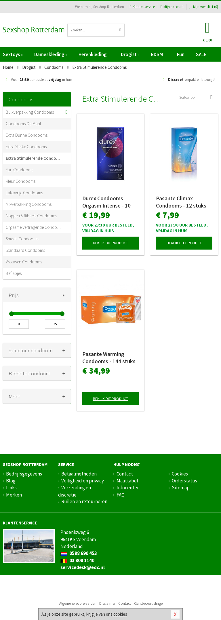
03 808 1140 (77, 560)
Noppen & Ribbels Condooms (31, 215)
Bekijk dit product (110, 243)
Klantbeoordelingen (149, 603)
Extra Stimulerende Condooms (34, 158)
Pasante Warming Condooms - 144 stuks (109, 358)
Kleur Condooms (20, 181)
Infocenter (128, 487)
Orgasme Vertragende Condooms (34, 227)
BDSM (158, 54)
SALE (201, 54)
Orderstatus (184, 481)
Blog (11, 481)
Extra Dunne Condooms (26, 135)
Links (11, 487)
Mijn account (172, 6)
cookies (120, 614)
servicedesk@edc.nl (82, 567)
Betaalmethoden (79, 474)
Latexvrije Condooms (24, 192)
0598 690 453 (78, 553)
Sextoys (12, 54)
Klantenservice (142, 6)
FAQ (121, 495)
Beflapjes (14, 273)
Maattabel (127, 481)
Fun (180, 54)
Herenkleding (94, 54)
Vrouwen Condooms (24, 262)
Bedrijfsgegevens (24, 474)
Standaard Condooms (25, 250)
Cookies (180, 474)
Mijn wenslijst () (203, 6)
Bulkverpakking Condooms (30, 112)
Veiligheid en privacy (82, 481)
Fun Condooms (19, 169)
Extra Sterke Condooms (26, 146)
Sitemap (181, 487)
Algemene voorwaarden (77, 603)
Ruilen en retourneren (84, 501)
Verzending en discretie (74, 491)
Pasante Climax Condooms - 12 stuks (181, 202)
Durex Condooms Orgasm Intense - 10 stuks (106, 202)
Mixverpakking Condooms (29, 204)
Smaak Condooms (22, 238)
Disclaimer (107, 603)
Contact (125, 474)
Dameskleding (50, 54)
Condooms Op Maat (23, 123)
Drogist (130, 54)
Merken (14, 495)
